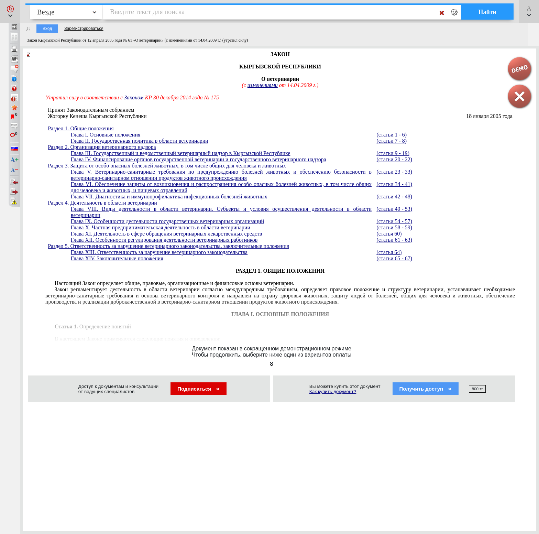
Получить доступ (425, 389)
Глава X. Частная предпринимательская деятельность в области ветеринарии (160, 227)
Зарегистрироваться (83, 28)
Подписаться (198, 389)
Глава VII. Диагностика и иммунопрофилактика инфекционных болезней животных (169, 196)
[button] (10, 11)
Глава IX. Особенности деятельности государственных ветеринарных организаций (167, 221)
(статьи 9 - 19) (392, 153)
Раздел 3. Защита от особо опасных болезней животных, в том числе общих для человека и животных (167, 165)
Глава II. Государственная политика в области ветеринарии (139, 141)
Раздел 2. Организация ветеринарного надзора (102, 147)
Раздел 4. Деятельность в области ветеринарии (102, 203)
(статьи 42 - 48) (394, 196)
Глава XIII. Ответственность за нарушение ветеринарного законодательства (159, 252)
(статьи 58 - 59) (394, 227)
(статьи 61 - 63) (394, 240)
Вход (47, 28)
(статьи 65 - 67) (394, 258)
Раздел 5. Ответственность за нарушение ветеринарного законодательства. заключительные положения (168, 246)
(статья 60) (389, 234)
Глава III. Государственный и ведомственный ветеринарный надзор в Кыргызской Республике (180, 153)
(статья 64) (389, 252)
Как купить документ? (332, 391)
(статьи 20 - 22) (394, 159)
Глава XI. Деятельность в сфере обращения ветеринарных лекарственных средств (166, 234)
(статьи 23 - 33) (394, 172)
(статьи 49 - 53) (394, 209)
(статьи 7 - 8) (391, 141)
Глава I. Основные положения (105, 135)
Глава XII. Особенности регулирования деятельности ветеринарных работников (164, 240)
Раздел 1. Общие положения (80, 128)
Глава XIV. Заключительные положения (117, 258)
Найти (487, 12)
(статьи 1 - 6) (391, 135)
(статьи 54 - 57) (394, 221)
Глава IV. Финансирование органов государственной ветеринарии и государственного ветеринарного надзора (198, 159)
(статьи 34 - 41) (394, 184)
